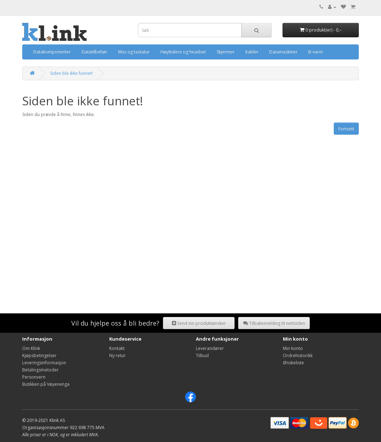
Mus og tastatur (134, 52)
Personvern (33, 377)
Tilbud (202, 355)
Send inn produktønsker (199, 323)
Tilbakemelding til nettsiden (274, 323)
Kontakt (117, 348)
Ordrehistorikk (298, 355)
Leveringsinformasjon (44, 363)
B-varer (315, 52)
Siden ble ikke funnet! (71, 73)
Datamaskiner (283, 52)
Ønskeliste (293, 363)
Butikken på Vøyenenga (45, 384)
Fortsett (346, 129)
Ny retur (117, 355)
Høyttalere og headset (183, 52)
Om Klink (31, 348)
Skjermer (226, 52)
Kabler (252, 52)
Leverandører (210, 348)
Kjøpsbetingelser (39, 355)
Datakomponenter (52, 52)
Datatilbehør (94, 52)
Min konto (293, 348)
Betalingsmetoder (40, 370)
